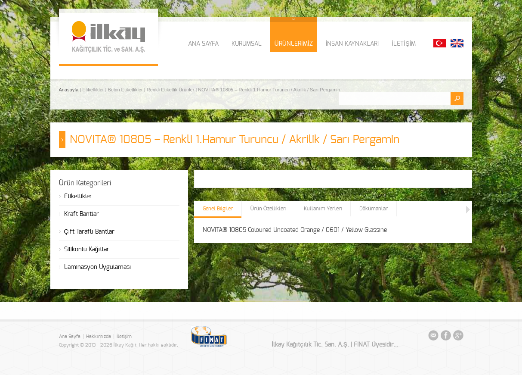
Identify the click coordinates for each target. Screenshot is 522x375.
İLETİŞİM (404, 44)
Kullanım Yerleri (322, 208)
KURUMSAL (247, 44)
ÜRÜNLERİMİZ (294, 44)
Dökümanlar (373, 208)
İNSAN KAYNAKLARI (352, 44)
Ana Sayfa (69, 336)
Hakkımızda (98, 336)
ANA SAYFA (203, 44)
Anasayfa (69, 89)
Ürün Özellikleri (268, 208)
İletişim (124, 336)
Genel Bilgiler (218, 208)
